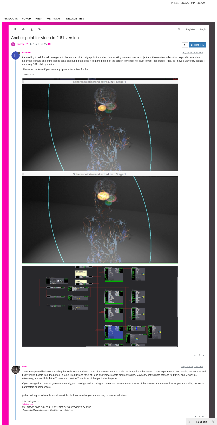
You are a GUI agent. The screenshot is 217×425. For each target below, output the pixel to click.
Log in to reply (197, 45)
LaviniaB (26, 52)
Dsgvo (185, 3)
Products (10, 18)
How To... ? (22, 44)
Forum (26, 18)
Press (175, 3)
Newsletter (75, 18)
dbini (24, 366)
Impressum (197, 3)
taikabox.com (28, 404)
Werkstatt (54, 18)
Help (38, 18)
